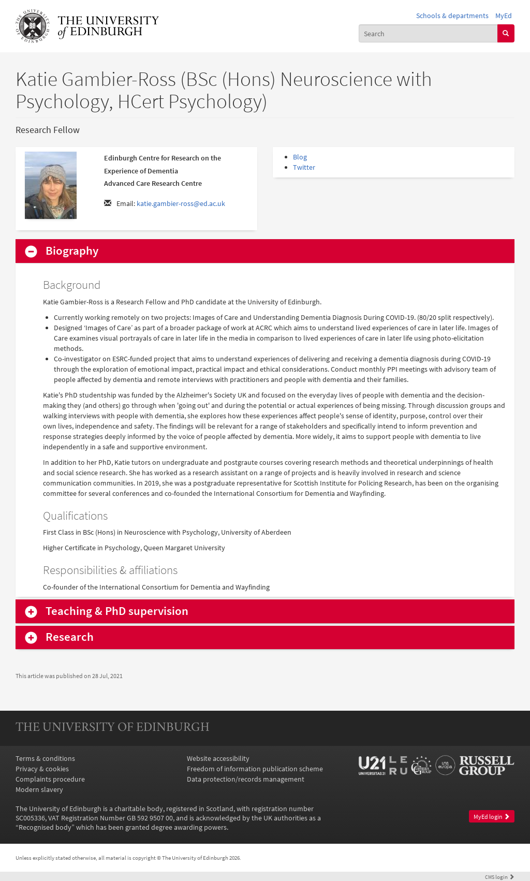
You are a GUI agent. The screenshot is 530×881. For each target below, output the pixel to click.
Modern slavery (39, 789)
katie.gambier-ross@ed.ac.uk (181, 203)
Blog (300, 156)
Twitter (304, 167)
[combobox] (428, 33)
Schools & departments (452, 15)
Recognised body (45, 827)
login (499, 876)
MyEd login (492, 816)
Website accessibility (218, 758)
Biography (72, 251)
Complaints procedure (50, 779)
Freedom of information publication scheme (255, 768)
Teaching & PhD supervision (117, 611)
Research (70, 637)
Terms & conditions (45, 758)
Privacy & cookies (42, 768)
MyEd (503, 15)
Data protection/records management (245, 779)
